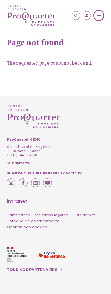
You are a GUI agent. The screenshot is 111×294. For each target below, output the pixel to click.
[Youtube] (54, 182)
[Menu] (98, 15)
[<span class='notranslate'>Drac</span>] (17, 254)
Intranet (17, 201)
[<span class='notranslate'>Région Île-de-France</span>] (51, 255)
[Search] (76, 15)
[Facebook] (26, 182)
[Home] (31, 15)
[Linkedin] (40, 182)
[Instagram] (12, 182)
